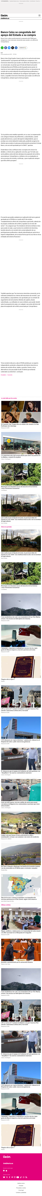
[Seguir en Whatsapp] (23, 1177)
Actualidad (3, 375)
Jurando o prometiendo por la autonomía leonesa (17, 962)
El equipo (21, 1185)
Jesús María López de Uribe (7, 901)
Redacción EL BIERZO (6, 838)
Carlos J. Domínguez (5, 459)
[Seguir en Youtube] (18, 1177)
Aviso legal (21, 1190)
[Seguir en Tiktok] (21, 1177)
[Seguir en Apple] (6, 1171)
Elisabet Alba (4, 870)
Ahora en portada (6, 527)
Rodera (3, 681)
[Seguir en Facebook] (9, 1177)
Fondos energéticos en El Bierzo (24, 1)
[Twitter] (12, 47)
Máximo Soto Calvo (5, 964)
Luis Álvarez (4, 490)
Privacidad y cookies (21, 1188)
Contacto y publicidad (21, 1192)
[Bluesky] (9, 47)
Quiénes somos (21, 1183)
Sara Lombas (4, 523)
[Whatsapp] (2, 47)
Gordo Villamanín (32, 1)
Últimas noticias (6, 905)
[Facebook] (5, 47)
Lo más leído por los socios (9, 398)
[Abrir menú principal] (39, 15)
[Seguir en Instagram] (14, 1177)
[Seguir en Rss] (26, 1177)
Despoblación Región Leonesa (14, 1)
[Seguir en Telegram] (12, 1177)
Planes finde (38, 1)
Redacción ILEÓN (5, 428)
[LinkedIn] (16, 47)
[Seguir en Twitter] (7, 1177)
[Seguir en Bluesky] (4, 1177)
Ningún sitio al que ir (7, 679)
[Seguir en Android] (4, 1171)
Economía (10, 375)
